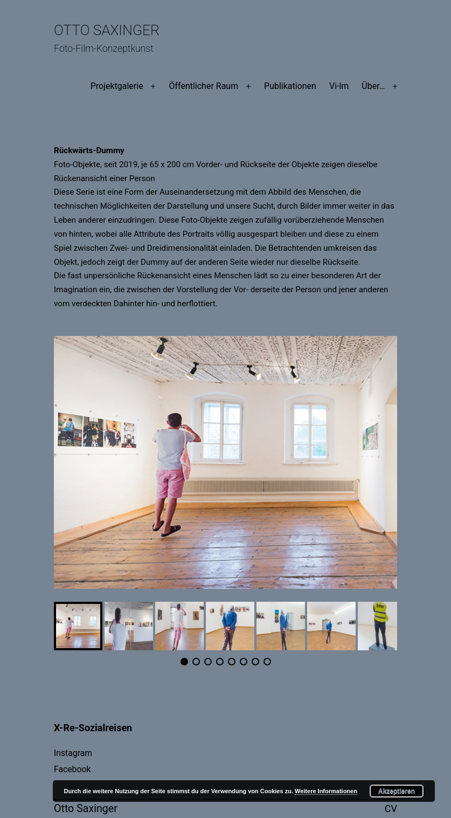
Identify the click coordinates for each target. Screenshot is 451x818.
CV (391, 808)
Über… (373, 86)
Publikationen (290, 86)
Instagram (73, 753)
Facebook (72, 769)
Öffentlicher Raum (203, 86)
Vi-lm (339, 86)
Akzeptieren (396, 791)
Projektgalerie (117, 86)
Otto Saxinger (106, 30)
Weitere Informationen (326, 791)
